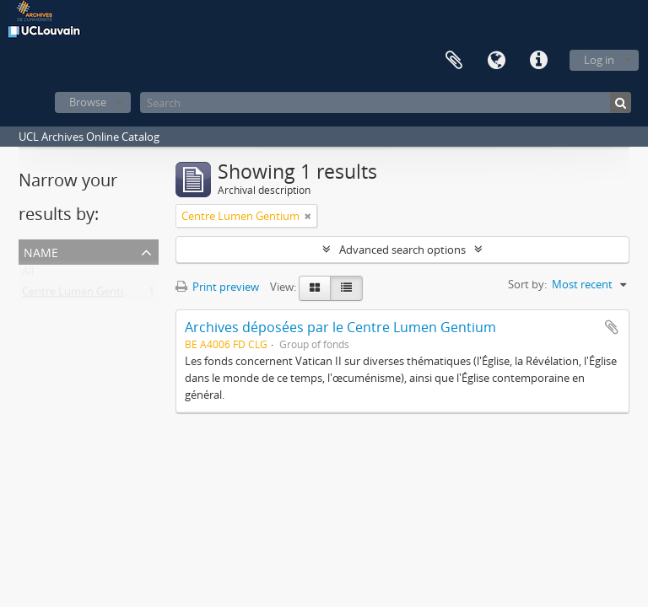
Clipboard (454, 61)
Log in (599, 59)
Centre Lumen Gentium (81, 295)
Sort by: (527, 284)
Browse (87, 102)
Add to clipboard (611, 327)
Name (41, 250)
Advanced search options (402, 249)
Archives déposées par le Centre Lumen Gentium (340, 327)
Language (496, 61)
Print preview (217, 286)
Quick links (538, 61)
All (28, 274)
